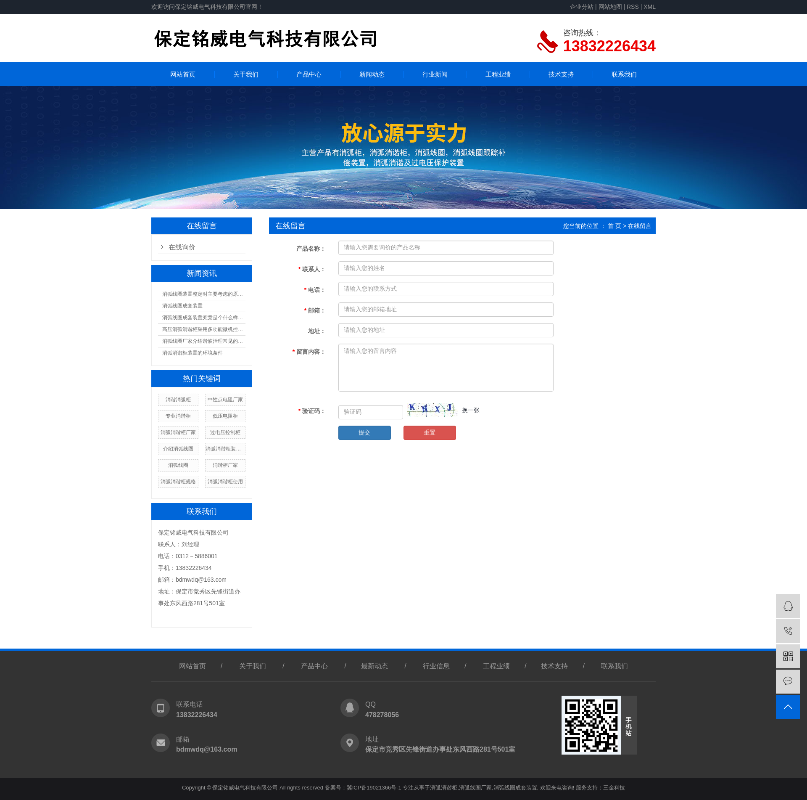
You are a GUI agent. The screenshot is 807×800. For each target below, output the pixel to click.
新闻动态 (372, 74)
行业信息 (436, 666)
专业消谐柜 (178, 416)
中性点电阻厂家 (225, 400)
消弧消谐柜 (443, 787)
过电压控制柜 (225, 432)
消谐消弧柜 (178, 400)
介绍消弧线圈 (178, 449)
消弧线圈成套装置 (182, 306)
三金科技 (614, 787)
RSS (633, 6)
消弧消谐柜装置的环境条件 (192, 353)
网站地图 (610, 6)
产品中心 (309, 74)
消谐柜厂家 (225, 465)
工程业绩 (498, 74)
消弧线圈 (178, 465)
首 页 (614, 226)
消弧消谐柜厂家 (178, 432)
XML (649, 6)
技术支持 (561, 74)
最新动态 (374, 666)
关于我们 (245, 74)
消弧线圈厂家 (475, 787)
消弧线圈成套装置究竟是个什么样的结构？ (203, 318)
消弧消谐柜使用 (225, 482)
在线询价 (182, 247)
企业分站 (581, 6)
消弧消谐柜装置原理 (225, 449)
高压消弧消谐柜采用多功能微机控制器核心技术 (203, 329)
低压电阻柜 (225, 416)
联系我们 (624, 74)
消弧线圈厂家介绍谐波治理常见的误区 (203, 341)
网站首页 (182, 74)
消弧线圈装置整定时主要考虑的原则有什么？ (203, 294)
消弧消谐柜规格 (178, 482)
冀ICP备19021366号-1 (374, 787)
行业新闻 (435, 74)
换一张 (471, 410)
